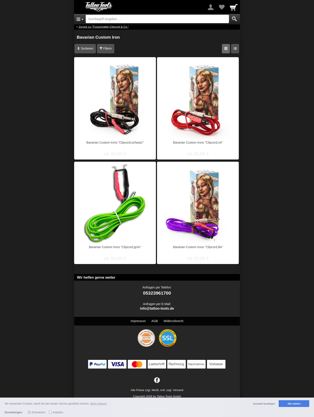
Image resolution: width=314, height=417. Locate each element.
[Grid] (226, 48)
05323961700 (157, 292)
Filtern (105, 48)
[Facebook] (157, 380)
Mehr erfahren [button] (98, 403)
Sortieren (85, 48)
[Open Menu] (80, 19)
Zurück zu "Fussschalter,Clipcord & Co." (104, 26)
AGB (154, 321)
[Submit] (234, 19)
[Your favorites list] (222, 7)
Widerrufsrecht (173, 321)
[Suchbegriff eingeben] (157, 19)
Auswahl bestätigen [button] (264, 403)
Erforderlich (38, 412)
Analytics (58, 412)
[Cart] (234, 7)
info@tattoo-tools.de (157, 308)
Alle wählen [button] (294, 403)
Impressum (138, 321)
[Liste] (235, 48)
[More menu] (211, 7)
